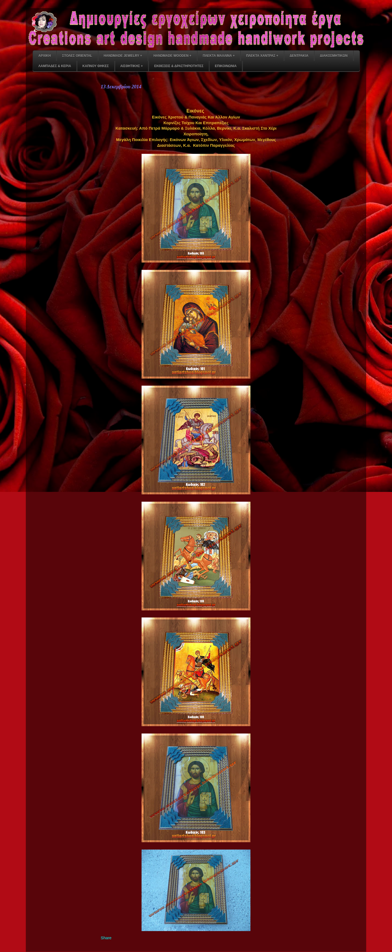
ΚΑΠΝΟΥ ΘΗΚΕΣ (95, 66)
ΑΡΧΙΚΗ (44, 56)
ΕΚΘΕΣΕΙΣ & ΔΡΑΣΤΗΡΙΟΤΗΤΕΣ (178, 66)
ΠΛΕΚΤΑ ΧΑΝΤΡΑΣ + (262, 56)
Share (106, 938)
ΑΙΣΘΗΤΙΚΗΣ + (131, 66)
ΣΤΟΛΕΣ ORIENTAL (77, 56)
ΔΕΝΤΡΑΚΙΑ (299, 56)
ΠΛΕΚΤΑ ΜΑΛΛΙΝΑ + (219, 56)
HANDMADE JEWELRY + (123, 56)
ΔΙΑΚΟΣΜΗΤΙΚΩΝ (334, 56)
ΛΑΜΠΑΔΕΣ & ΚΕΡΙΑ (54, 66)
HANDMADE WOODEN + (172, 56)
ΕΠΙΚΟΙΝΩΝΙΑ (226, 66)
